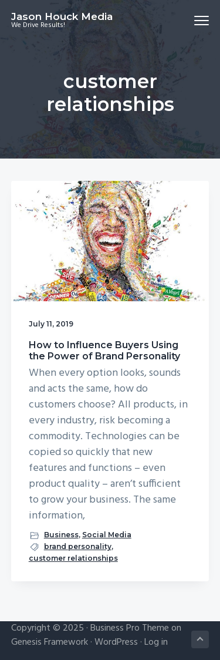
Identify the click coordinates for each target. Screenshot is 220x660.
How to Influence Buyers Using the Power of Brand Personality (104, 350)
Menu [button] (196, 20)
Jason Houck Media (62, 16)
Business (61, 534)
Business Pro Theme (129, 628)
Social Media (106, 534)
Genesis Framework (49, 642)
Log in (156, 642)
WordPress (116, 642)
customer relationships (73, 558)
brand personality (77, 546)
